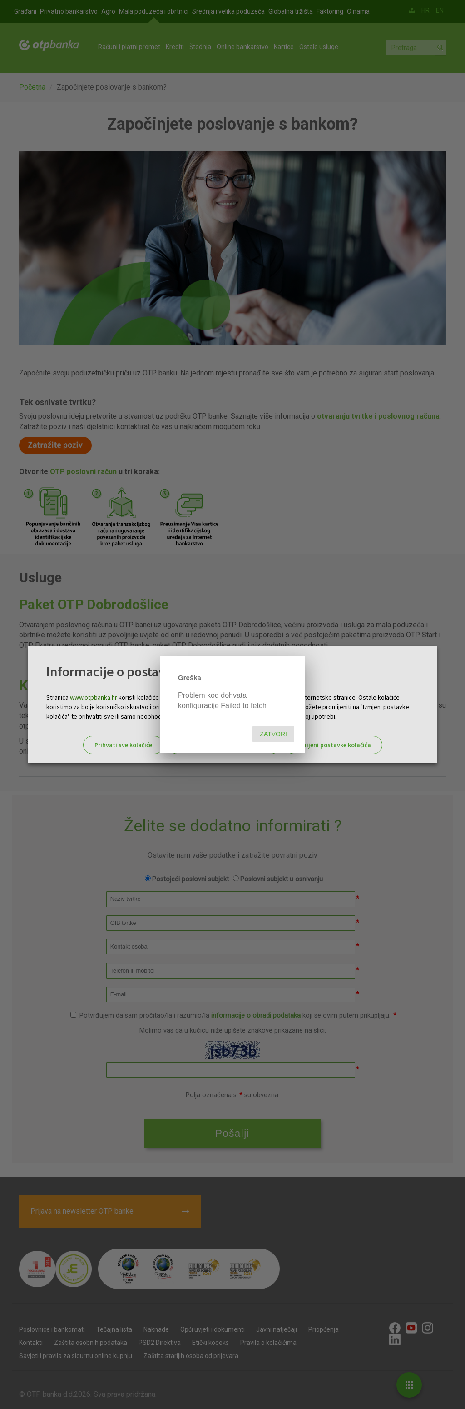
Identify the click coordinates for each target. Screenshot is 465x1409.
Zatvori (273, 734)
